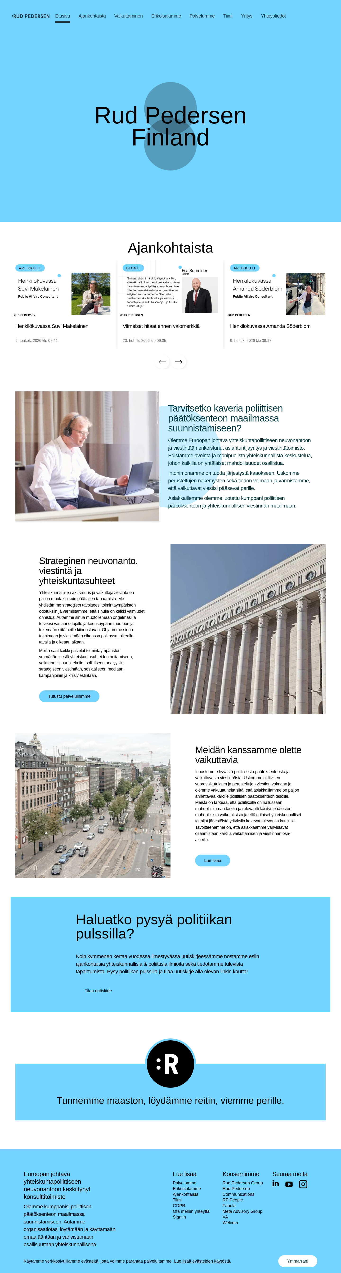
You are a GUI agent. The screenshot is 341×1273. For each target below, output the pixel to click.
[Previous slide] (162, 362)
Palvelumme (184, 1183)
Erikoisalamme (187, 1188)
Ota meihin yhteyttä (191, 1211)
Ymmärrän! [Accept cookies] (297, 1261)
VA (225, 1217)
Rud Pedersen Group (243, 1183)
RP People (233, 1200)
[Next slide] (179, 362)
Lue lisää (212, 860)
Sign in (179, 1217)
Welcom (230, 1222)
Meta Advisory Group (242, 1211)
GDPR (179, 1205)
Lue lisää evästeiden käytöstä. (202, 1261)
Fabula (229, 1205)
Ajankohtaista (185, 1194)
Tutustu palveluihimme (69, 696)
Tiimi (177, 1200)
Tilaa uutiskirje (98, 990)
